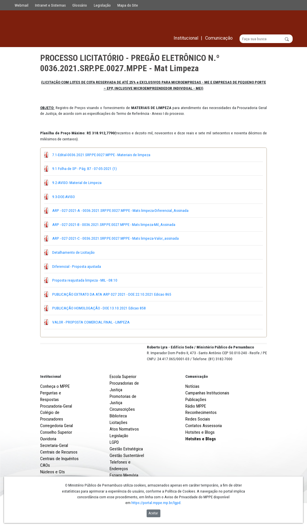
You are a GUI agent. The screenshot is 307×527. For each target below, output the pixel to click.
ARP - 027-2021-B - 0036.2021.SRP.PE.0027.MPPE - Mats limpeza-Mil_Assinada (113, 224)
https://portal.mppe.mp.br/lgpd (155, 502)
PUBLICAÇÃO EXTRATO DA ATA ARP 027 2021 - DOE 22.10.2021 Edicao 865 (111, 294)
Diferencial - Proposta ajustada (76, 266)
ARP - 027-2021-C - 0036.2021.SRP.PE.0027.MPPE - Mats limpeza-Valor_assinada (115, 238)
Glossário (79, 5)
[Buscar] (266, 39)
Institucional (50, 397)
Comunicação (196, 397)
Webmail (21, 5)
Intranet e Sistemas (50, 5)
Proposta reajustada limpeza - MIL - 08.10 (84, 280)
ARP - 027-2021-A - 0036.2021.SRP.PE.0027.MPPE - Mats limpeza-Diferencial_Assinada (120, 210)
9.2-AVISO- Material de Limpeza (77, 182)
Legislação (102, 5)
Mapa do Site (127, 5)
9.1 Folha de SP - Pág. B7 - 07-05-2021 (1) (84, 168)
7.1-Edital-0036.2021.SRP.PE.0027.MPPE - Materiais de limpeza (101, 154)
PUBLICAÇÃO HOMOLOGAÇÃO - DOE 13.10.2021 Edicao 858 (99, 308)
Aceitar (153, 513)
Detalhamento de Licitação (73, 252)
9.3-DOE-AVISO (63, 196)
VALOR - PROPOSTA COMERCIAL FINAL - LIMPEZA (91, 322)
